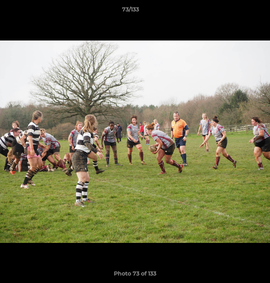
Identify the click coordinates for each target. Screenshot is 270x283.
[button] (241, 11)
